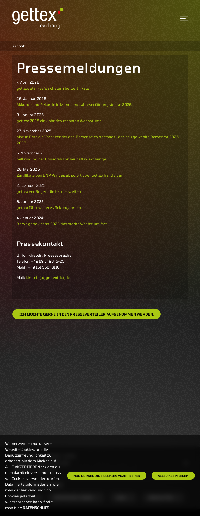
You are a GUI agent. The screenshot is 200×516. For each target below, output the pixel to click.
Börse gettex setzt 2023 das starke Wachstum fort (62, 223)
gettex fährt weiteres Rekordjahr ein (49, 207)
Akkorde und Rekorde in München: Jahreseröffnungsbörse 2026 (74, 104)
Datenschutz (36, 508)
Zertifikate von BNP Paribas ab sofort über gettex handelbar (69, 175)
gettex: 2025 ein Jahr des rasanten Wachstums (59, 120)
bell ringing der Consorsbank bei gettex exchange (61, 159)
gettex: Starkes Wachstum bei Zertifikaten (54, 88)
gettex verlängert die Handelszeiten (49, 191)
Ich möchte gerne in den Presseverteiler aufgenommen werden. (86, 314)
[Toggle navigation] (184, 18)
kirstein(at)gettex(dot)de (48, 277)
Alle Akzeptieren (173, 475)
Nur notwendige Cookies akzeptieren (106, 475)
